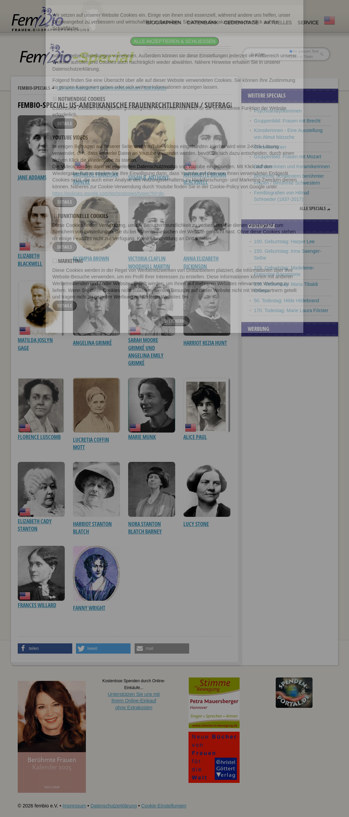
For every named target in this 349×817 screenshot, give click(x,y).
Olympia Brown (91, 258)
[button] (45, 648)
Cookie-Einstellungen (163, 805)
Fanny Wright (89, 608)
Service (308, 22)
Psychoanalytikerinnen (278, 111)
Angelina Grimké (92, 343)
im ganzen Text (304, 51)
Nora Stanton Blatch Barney (145, 527)
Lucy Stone (196, 524)
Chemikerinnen (270, 147)
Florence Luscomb (39, 437)
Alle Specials (313, 208)
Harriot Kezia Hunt (205, 343)
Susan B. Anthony (148, 177)
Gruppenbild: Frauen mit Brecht (287, 120)
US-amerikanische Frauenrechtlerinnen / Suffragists (111, 88)
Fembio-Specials (34, 88)
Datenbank (202, 22)
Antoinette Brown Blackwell (204, 178)
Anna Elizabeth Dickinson (200, 262)
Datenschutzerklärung (113, 805)
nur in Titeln (301, 57)
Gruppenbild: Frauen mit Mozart (287, 156)
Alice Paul (195, 437)
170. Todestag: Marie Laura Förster (291, 310)
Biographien (163, 22)
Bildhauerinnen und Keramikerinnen (292, 166)
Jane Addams (32, 177)
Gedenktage (241, 22)
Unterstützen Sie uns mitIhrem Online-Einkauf (134, 700)
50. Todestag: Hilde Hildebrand (286, 300)
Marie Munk (142, 437)
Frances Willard (37, 605)
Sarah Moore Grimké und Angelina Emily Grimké (146, 351)
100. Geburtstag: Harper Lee (284, 241)
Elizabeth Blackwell (30, 259)
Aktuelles (278, 22)
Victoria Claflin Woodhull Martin (149, 262)
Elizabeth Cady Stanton (35, 524)
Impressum (74, 805)
